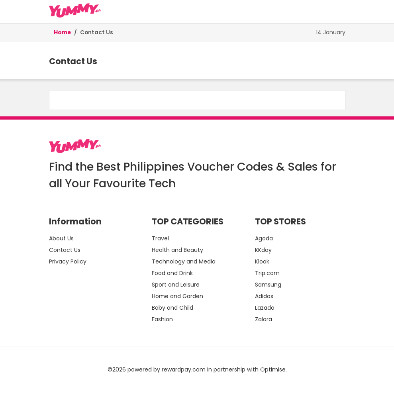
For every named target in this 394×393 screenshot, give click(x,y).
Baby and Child (172, 308)
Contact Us (96, 32)
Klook (262, 261)
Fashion (162, 319)
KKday (263, 250)
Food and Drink (172, 273)
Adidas (264, 296)
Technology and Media (184, 261)
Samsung (268, 285)
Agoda (264, 238)
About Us (61, 238)
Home (62, 32)
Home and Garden (177, 296)
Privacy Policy (67, 261)
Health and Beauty (177, 250)
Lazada (264, 308)
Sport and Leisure (176, 285)
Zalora (263, 319)
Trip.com (267, 273)
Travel (160, 238)
